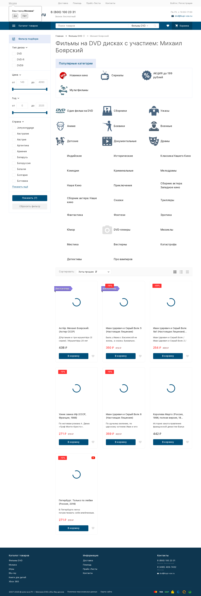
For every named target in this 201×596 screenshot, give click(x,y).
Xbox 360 (14, 581)
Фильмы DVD (75, 36)
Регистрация (185, 3)
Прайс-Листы (93, 3)
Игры (11, 569)
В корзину (74, 356)
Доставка (63, 3)
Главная (59, 36)
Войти (173, 3)
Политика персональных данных (82, 592)
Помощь (77, 3)
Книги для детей (17, 577)
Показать (27, 198)
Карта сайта (106, 592)
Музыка (13, 565)
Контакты (110, 3)
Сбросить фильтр (29, 206)
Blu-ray (12, 573)
